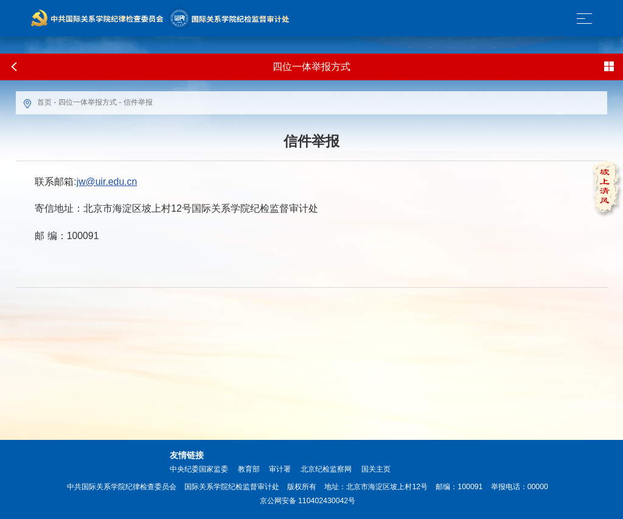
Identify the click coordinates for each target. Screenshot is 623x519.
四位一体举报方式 (87, 102)
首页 (44, 102)
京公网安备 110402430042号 (308, 500)
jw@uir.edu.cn (107, 181)
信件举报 (138, 102)
